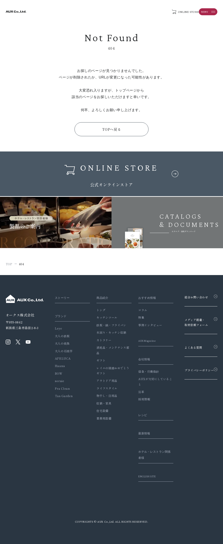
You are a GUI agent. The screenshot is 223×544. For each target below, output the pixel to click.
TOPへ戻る (111, 129)
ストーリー (63, 297)
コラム (137, 310)
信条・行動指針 (143, 371)
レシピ (138, 415)
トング (98, 310)
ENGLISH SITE (143, 476)
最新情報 (139, 433)
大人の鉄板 (62, 336)
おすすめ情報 (143, 297)
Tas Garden (64, 396)
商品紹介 (101, 297)
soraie (59, 381)
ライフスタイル (104, 388)
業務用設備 (101, 418)
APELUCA (63, 358)
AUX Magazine (143, 340)
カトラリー (101, 340)
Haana (60, 366)
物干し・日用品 (104, 396)
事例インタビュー (144, 325)
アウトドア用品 (104, 381)
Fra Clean (62, 388)
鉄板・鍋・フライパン (108, 325)
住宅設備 (100, 411)
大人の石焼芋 (64, 351)
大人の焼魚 (62, 343)
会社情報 (139, 359)
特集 (136, 317)
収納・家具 (101, 403)
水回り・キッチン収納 (108, 332)
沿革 (136, 392)
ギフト (98, 360)
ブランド (62, 316)
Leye (58, 328)
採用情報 (139, 399)
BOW (59, 373)
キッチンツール (104, 317)
